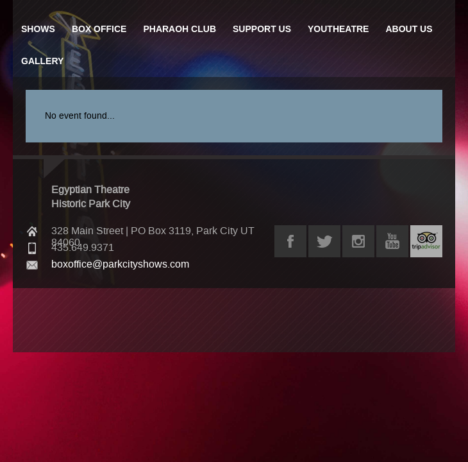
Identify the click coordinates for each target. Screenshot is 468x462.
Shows (38, 29)
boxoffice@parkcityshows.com (120, 264)
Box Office (99, 29)
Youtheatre (338, 29)
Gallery (42, 61)
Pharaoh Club (179, 29)
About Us (408, 29)
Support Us (262, 29)
